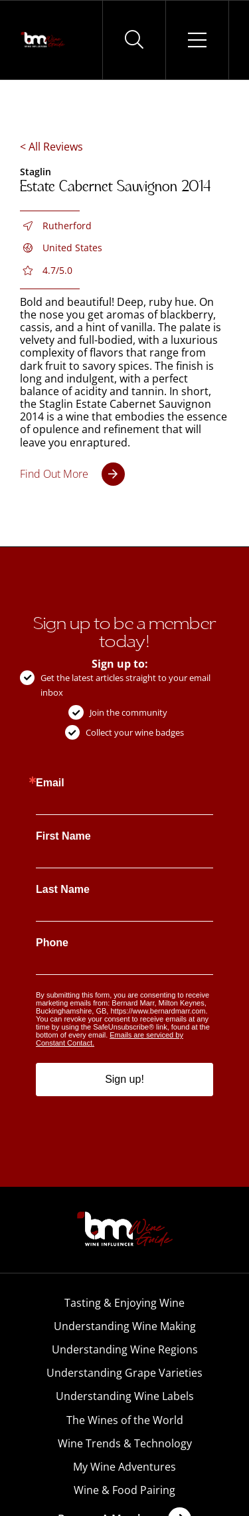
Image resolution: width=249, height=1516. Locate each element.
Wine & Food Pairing (124, 1490)
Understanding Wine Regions (125, 1349)
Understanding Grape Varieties (124, 1372)
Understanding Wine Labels (125, 1396)
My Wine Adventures (124, 1466)
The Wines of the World (124, 1420)
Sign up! (124, 1079)
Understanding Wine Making (125, 1326)
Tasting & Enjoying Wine (124, 1302)
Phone (52, 943)
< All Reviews (51, 146)
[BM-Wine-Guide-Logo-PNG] (125, 1215)
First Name (63, 836)
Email (50, 783)
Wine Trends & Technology (125, 1443)
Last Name (63, 889)
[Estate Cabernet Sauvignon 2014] (72, 474)
